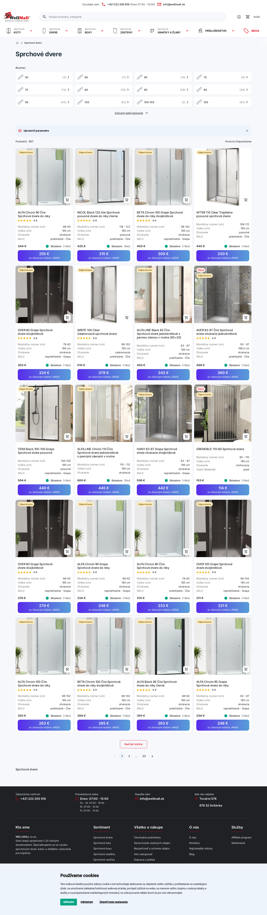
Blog (191, 854)
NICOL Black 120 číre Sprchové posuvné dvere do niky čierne (98, 214)
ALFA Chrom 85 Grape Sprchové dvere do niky (212, 683)
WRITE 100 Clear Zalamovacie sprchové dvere (97, 332)
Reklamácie (238, 842)
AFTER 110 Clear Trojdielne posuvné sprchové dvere (214, 214)
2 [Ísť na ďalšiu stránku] (129, 756)
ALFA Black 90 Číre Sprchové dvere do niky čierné (157, 683)
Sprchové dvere (103, 837)
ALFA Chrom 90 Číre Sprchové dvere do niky (34, 214)
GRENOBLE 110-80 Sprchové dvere (220, 449)
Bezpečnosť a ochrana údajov (152, 848)
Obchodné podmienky (147, 837)
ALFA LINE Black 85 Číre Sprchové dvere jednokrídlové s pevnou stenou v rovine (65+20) (159, 333)
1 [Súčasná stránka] (122, 756)
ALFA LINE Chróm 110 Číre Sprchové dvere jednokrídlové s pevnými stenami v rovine (97, 452)
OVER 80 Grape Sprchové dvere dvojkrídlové (35, 332)
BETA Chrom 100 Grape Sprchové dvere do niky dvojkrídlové (160, 214)
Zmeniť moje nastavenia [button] (113, 902)
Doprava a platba (144, 859)
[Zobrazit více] (31, 31)
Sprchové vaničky (104, 859)
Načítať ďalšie (133, 744)
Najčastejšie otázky (201, 848)
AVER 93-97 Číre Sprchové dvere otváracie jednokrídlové (216, 332)
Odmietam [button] (87, 902)
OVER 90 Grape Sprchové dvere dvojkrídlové (35, 566)
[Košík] (248, 17)
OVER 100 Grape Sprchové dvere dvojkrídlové (214, 566)
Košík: (257, 16)
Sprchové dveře (33, 43)
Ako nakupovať (143, 854)
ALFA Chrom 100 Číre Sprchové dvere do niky (34, 683)
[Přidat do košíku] (67, 200)
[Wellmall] (16, 17)
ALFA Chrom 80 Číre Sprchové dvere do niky (153, 566)
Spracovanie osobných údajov (152, 842)
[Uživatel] (239, 17)
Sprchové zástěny (104, 854)
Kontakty (194, 842)
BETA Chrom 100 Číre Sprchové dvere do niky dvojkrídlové (98, 683)
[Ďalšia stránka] (152, 756)
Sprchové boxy (102, 848)
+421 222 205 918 (33, 798)
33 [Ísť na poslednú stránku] (144, 756)
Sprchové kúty (102, 842)
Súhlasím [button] (68, 902)
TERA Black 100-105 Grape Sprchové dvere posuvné (36, 450)
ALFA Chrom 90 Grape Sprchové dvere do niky (93, 566)
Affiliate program (241, 837)
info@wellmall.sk (152, 798)
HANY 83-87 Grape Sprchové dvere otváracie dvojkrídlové (157, 450)
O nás (192, 837)
